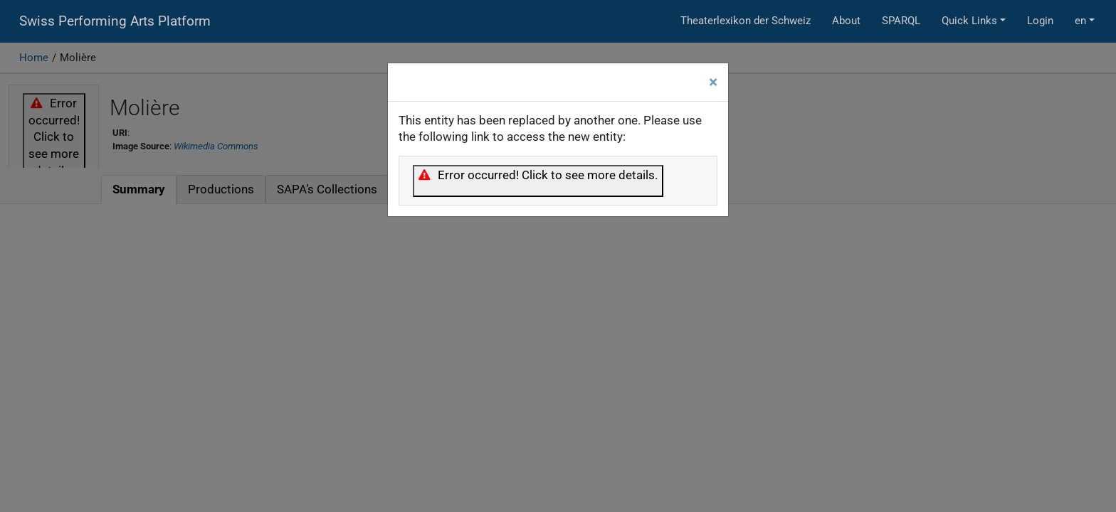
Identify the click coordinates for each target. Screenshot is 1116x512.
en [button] (1080, 20)
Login (1040, 20)
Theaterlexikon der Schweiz (745, 20)
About (846, 20)
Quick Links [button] (969, 20)
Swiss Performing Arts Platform (115, 21)
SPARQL (901, 20)
